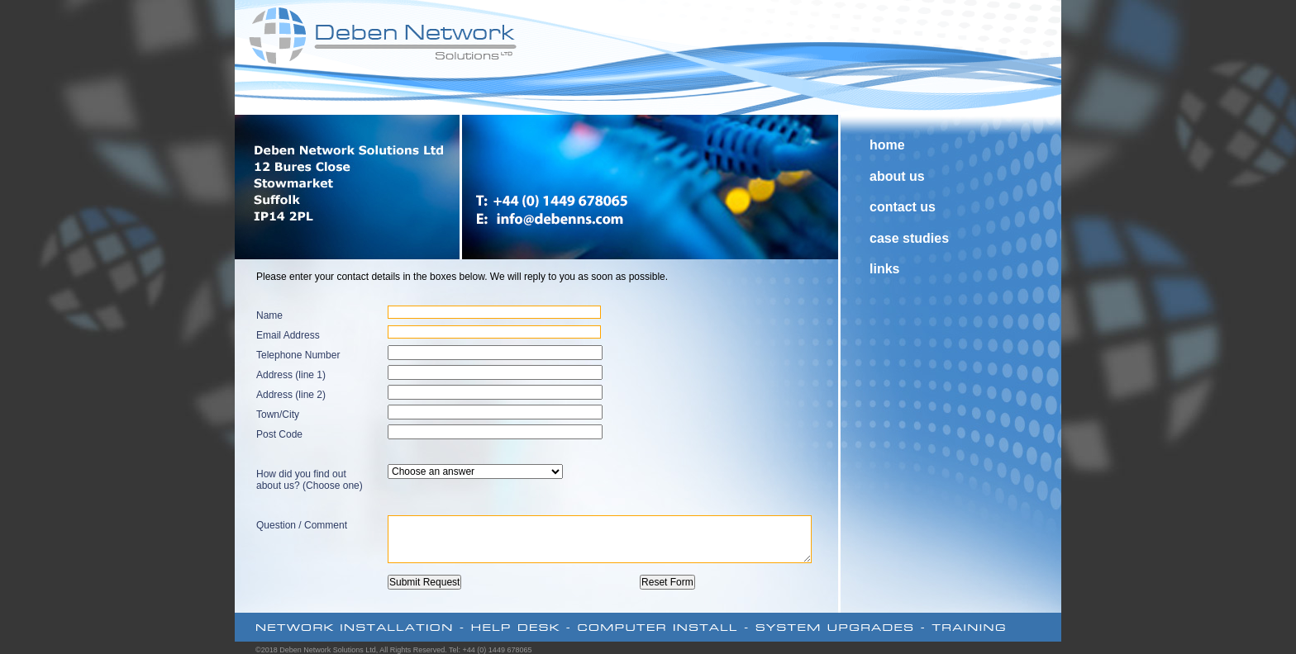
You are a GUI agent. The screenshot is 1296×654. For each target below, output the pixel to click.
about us (897, 176)
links (884, 269)
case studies (909, 238)
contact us (903, 207)
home (887, 145)
